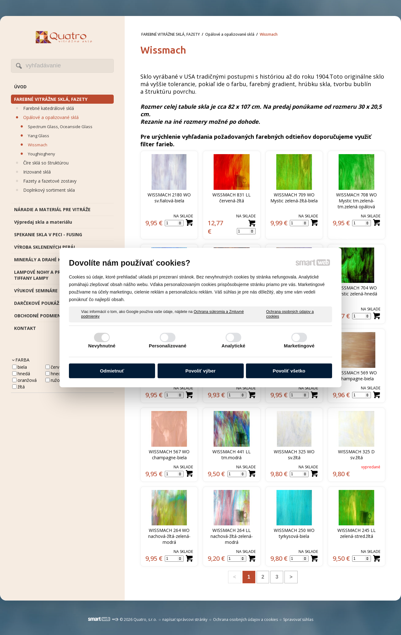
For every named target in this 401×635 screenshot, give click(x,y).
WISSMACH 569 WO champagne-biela (357, 376)
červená (59, 367)
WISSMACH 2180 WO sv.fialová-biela (170, 198)
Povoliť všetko (289, 370)
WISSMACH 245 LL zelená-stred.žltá (357, 533)
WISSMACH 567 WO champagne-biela (170, 455)
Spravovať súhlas (298, 619)
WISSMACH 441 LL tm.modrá (232, 455)
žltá (21, 387)
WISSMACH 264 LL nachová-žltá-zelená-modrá (232, 536)
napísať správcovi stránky (184, 619)
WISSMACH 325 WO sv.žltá (295, 455)
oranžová (27, 380)
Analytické (233, 345)
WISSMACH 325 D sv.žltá (357, 455)
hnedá (24, 374)
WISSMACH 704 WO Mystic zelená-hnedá (357, 291)
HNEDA (57, 374)
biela (22, 367)
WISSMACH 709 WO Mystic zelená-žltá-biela (294, 198)
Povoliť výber (200, 370)
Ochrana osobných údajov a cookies (290, 314)
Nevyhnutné (102, 345)
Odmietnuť (112, 370)
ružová (58, 380)
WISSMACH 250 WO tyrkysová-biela (295, 533)
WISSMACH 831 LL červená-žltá (232, 198)
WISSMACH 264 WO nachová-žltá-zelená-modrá (169, 536)
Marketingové (299, 345)
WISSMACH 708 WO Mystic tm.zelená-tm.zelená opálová (357, 201)
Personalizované (167, 345)
